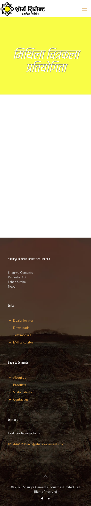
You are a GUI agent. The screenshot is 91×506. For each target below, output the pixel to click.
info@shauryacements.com (46, 444)
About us (17, 377)
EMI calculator (20, 342)
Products (17, 385)
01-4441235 (17, 444)
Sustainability (20, 392)
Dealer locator (20, 320)
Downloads (18, 328)
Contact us (18, 399)
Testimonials (19, 335)
